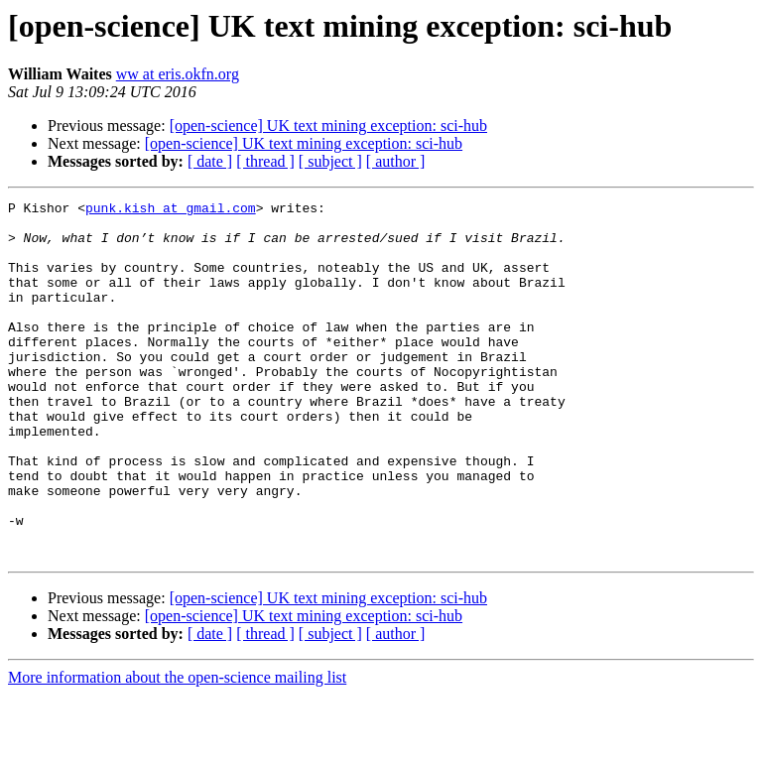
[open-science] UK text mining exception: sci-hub (328, 125)
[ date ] (210, 161)
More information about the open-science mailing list (177, 748)
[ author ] (396, 161)
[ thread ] (265, 161)
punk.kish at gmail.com (170, 210)
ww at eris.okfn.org (177, 73)
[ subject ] (330, 161)
